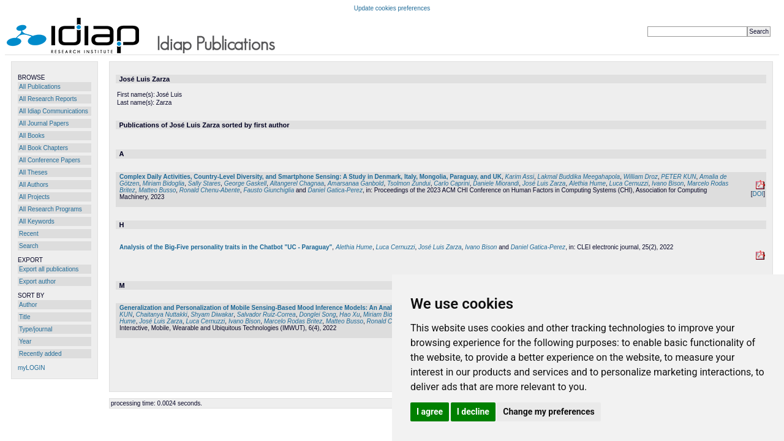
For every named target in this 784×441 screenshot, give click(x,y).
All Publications (40, 86)
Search (29, 246)
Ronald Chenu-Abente (209, 190)
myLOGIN (31, 367)
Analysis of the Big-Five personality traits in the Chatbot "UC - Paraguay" (225, 247)
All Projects (34, 197)
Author (28, 304)
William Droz (641, 176)
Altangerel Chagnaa (297, 183)
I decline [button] (473, 412)
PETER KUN (678, 176)
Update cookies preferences (392, 8)
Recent (29, 233)
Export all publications (48, 269)
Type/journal (35, 329)
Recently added (40, 353)
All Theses (33, 172)
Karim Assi (519, 176)
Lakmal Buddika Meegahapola (579, 176)
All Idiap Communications (53, 111)
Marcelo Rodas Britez (293, 321)
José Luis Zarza (544, 183)
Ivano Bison (668, 183)
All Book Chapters (43, 148)
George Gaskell (245, 183)
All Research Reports (48, 99)
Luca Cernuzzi (629, 183)
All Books (32, 135)
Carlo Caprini (451, 183)
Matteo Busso (157, 190)
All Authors (33, 184)
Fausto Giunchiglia (268, 190)
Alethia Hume (587, 183)
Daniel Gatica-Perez (334, 190)
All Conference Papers (49, 160)
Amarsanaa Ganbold (356, 183)
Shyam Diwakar (211, 314)
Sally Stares (204, 183)
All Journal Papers (44, 123)
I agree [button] (430, 412)
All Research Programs (50, 209)
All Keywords (37, 221)
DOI (757, 193)
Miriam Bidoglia (163, 183)
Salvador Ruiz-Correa (266, 314)
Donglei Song (318, 314)
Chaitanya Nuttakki (161, 314)
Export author (37, 281)
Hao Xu (349, 314)
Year (25, 341)
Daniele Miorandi (496, 183)
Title (25, 317)
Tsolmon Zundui (409, 183)
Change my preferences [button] (548, 412)
